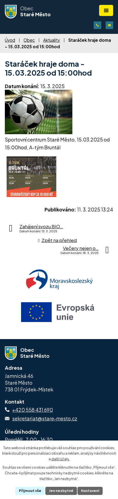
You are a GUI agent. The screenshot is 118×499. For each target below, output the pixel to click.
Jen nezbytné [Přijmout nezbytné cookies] (61, 490)
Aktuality (51, 40)
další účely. (60, 459)
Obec (29, 40)
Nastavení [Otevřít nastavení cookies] (90, 490)
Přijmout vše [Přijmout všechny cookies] (30, 490)
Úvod (10, 40)
